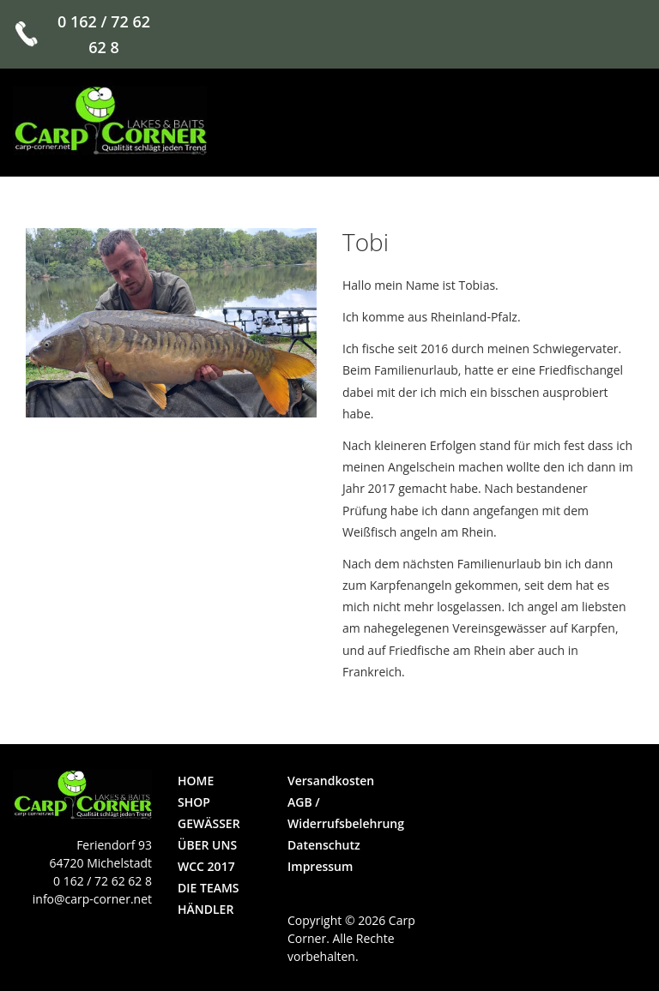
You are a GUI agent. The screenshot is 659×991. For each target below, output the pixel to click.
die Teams (208, 888)
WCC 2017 (206, 866)
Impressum (320, 866)
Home (196, 780)
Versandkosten (330, 780)
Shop (194, 802)
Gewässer (209, 823)
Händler (205, 909)
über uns (207, 845)
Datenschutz (323, 845)
